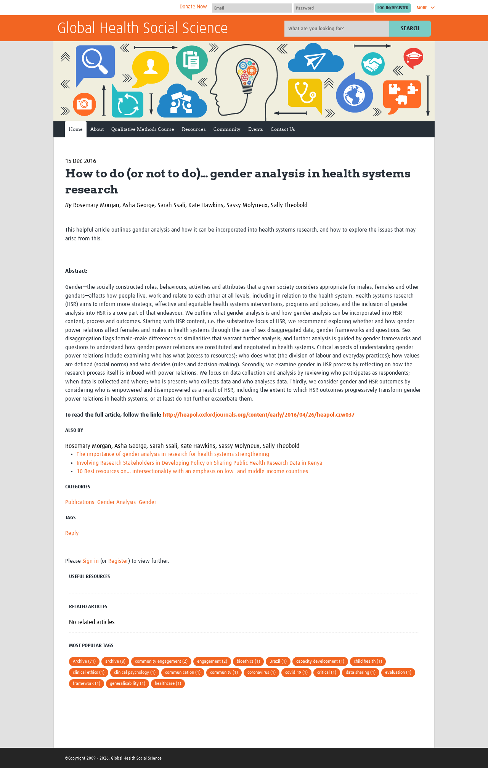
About (97, 129)
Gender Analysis (116, 502)
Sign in (90, 561)
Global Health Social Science (142, 29)
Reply (72, 533)
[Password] (334, 8)
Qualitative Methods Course (142, 129)
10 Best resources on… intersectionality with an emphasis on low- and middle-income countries (192, 471)
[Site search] (337, 29)
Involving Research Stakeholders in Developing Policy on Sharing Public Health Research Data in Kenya (199, 463)
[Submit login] (393, 8)
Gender (147, 502)
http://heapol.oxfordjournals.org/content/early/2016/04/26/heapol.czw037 (259, 415)
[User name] (252, 8)
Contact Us (283, 129)
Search (410, 28)
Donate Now (193, 7)
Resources (194, 129)
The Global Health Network (114, 8)
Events (255, 129)
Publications (79, 502)
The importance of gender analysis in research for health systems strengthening (173, 454)
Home (76, 129)
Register (118, 561)
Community (227, 129)
